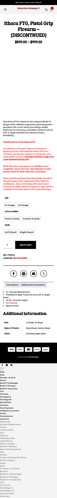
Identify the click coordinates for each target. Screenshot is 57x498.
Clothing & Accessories (9, 377)
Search (54, 490)
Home (2, 338)
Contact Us (4, 385)
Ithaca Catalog (7, 410)
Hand (7, 191)
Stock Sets (4, 371)
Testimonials (6, 396)
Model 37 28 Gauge (8, 352)
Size (6, 164)
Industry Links (7, 404)
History (4, 401)
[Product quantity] (7, 211)
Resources (5, 388)
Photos (3, 421)
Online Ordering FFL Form (13, 424)
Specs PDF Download (10, 415)
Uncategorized (20, 224)
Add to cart (25, 211)
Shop (2, 341)
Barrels (3, 346)
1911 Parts (4, 360)
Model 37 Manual (8, 413)
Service (3, 379)
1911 (2, 357)
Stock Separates (7, 374)
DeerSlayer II (5, 363)
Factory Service (6, 382)
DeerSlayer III (5, 366)
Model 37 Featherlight (9, 349)
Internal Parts (5, 369)
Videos (3, 393)
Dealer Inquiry (7, 426)
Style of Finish (11, 178)
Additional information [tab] (33, 251)
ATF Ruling (11, 269)
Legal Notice (6, 407)
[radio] (10, 171)
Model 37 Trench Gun (8, 355)
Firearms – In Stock (7, 344)
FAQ (2, 399)
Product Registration (10, 390)
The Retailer (33, 323)
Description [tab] (12, 251)
